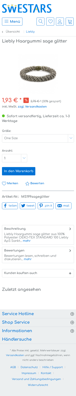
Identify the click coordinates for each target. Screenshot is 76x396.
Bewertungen (14, 250)
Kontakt (46, 373)
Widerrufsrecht (38, 385)
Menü (12, 21)
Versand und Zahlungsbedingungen (36, 379)
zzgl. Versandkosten (32, 106)
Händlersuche (17, 339)
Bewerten (34, 183)
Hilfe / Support (52, 367)
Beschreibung (15, 229)
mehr (26, 241)
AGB (13, 367)
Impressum (29, 373)
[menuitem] (11, 22)
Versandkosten (15, 355)
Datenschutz (29, 367)
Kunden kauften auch (20, 273)
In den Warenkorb (18, 171)
